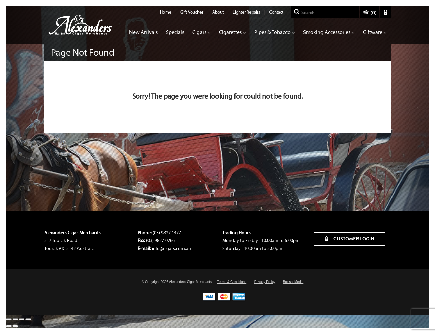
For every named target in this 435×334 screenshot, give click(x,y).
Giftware (375, 32)
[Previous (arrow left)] (9, 326)
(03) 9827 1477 (167, 233)
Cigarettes (232, 32)
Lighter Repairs (246, 12)
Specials (175, 32)
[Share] (15, 319)
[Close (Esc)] (9, 319)
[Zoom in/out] (28, 319)
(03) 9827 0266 (160, 241)
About (218, 12)
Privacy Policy (264, 282)
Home (165, 12)
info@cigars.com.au (171, 248)
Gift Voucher (191, 12)
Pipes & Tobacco (274, 32)
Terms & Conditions (231, 282)
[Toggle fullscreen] (21, 319)
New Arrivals (143, 32)
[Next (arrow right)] (15, 326)
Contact (276, 12)
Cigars (201, 32)
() (369, 13)
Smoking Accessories (329, 32)
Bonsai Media (293, 282)
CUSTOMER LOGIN (350, 238)
